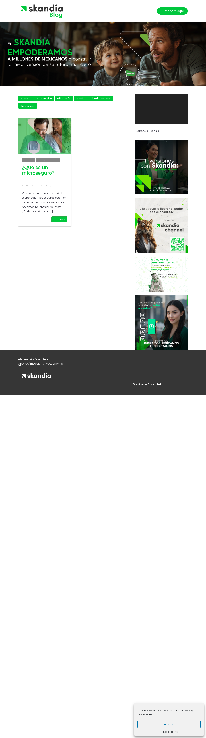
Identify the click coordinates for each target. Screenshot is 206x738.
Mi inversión (64, 98)
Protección (54, 160)
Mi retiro (80, 98)
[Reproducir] (139, 127)
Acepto (169, 724)
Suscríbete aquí (172, 11)
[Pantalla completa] (195, 127)
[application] (169, 109)
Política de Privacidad (147, 384)
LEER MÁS (59, 219)
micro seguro (42, 160)
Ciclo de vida (28, 106)
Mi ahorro (26, 98)
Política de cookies (169, 731)
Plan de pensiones (101, 98)
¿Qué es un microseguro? (38, 170)
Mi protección (44, 98)
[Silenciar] (185, 127)
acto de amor (28, 160)
